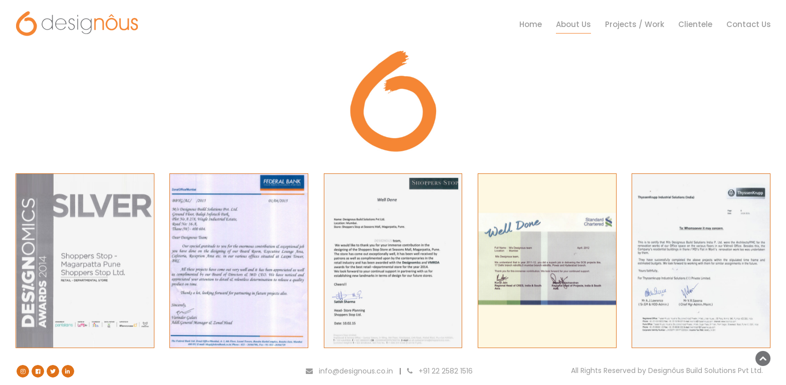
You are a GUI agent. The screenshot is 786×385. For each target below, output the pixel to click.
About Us (573, 24)
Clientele (695, 24)
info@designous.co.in (349, 371)
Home (530, 24)
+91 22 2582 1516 (440, 371)
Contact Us (748, 24)
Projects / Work (634, 24)
